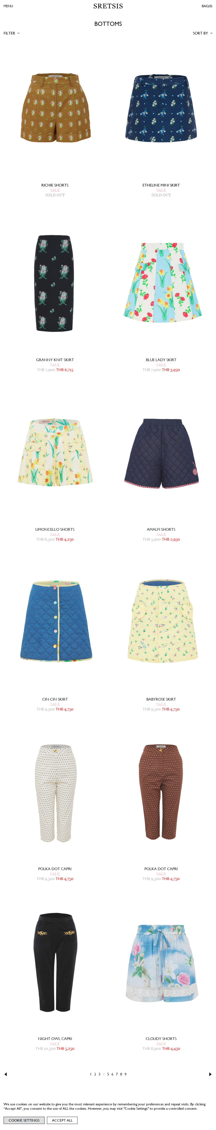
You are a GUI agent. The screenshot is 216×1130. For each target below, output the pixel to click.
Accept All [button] (62, 1120)
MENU (8, 6)
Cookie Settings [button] (24, 1120)
